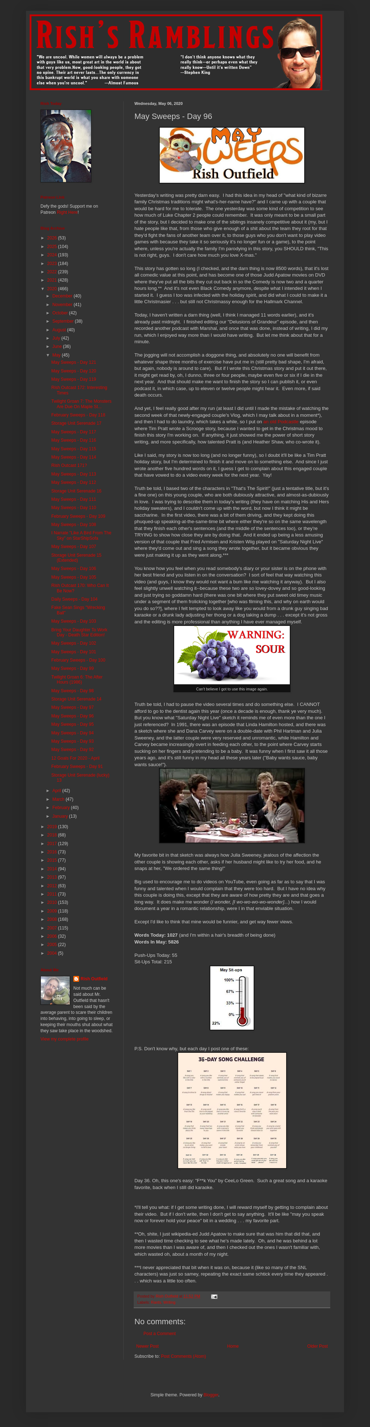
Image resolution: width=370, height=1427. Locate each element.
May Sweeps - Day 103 (73, 621)
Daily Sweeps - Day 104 (74, 599)
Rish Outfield (94, 978)
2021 (52, 280)
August (59, 329)
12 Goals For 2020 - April (75, 758)
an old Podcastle (281, 421)
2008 (52, 919)
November (63, 304)
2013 (52, 877)
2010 (52, 902)
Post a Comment (159, 1333)
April (57, 790)
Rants (156, 1302)
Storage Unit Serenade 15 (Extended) (76, 558)
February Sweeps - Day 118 (78, 415)
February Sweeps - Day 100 (78, 660)
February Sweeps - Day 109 (78, 516)
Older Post (317, 1346)
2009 (52, 911)
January (60, 816)
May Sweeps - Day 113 (73, 474)
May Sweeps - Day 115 (73, 448)
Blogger (210, 1394)
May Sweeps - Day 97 (72, 707)
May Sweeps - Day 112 (73, 482)
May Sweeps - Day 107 (73, 546)
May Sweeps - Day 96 (72, 716)
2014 (52, 868)
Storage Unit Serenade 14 (76, 699)
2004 (52, 953)
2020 (52, 288)
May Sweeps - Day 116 (73, 440)
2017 (52, 843)
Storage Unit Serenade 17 (76, 423)
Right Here (67, 212)
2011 (52, 894)
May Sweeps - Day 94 (72, 732)
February (61, 807)
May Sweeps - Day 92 (72, 749)
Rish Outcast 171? (69, 465)
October (60, 312)
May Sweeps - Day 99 (72, 668)
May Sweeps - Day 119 (73, 379)
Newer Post (147, 1346)
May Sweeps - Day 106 (73, 568)
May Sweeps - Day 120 (73, 371)
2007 (52, 928)
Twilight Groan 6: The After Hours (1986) (77, 680)
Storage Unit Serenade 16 (76, 491)
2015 (52, 860)
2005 (52, 944)
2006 (52, 936)
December (63, 296)
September (63, 321)
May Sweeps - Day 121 (73, 362)
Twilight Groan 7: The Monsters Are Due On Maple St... (81, 404)
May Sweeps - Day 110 (73, 507)
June (57, 346)
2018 (52, 835)
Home (233, 1346)
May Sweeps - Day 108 (73, 524)
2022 (52, 271)
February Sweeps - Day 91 (77, 766)
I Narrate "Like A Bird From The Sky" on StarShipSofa (81, 535)
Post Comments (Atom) (183, 1356)
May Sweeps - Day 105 (73, 577)
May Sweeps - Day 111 (73, 499)
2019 (52, 826)
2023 (52, 263)
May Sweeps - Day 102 (73, 643)
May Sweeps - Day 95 (72, 724)
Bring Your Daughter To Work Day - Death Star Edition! (79, 632)
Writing (169, 1302)
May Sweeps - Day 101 (73, 651)
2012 (52, 885)
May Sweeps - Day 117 (73, 431)
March (59, 799)
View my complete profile (64, 1039)
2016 (52, 851)
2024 (52, 254)
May (57, 355)
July (56, 338)
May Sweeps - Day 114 (73, 457)
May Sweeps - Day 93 (72, 741)
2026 (52, 237)
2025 (52, 246)
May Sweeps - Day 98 (72, 690)
